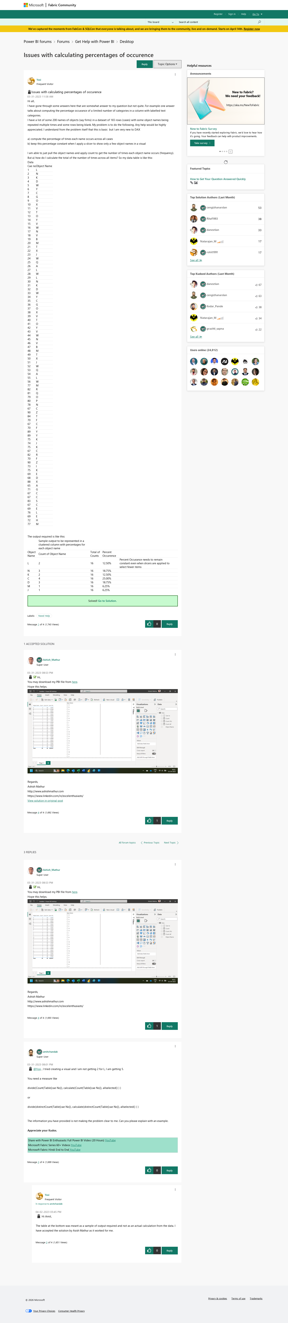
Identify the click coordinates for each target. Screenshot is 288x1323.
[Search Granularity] (160, 22)
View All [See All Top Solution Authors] (196, 260)
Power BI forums (38, 41)
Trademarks (256, 1298)
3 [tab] (224, 151)
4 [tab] (226, 151)
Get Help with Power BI (94, 41)
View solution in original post (45, 800)
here (74, 682)
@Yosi (37, 1069)
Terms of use (238, 1298)
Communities (132, 4)
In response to (49, 1203)
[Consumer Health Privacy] (71, 1311)
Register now (252, 29)
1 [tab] (220, 151)
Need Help (44, 615)
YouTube (110, 1140)
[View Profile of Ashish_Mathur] (51, 659)
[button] (145, 64)
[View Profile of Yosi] (39, 79)
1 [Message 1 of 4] (38, 624)
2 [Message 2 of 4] (38, 1162)
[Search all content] (220, 22)
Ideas (115, 4)
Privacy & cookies (217, 1298)
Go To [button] (256, 14)
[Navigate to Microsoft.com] (34, 5)
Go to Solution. (107, 601)
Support (178, 4)
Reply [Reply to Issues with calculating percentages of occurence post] (170, 623)
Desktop (127, 41)
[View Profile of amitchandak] (50, 1051)
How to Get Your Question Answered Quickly (218, 179)
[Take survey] (202, 143)
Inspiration (100, 4)
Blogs (148, 4)
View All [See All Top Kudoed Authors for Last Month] (196, 337)
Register (218, 13)
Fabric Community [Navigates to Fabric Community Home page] (62, 5)
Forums (84, 4)
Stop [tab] (230, 151)
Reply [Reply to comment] (170, 820)
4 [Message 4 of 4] (38, 812)
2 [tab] (222, 151)
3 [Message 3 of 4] (46, 1242)
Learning (162, 4)
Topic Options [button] (166, 64)
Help (243, 13)
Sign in (231, 13)
